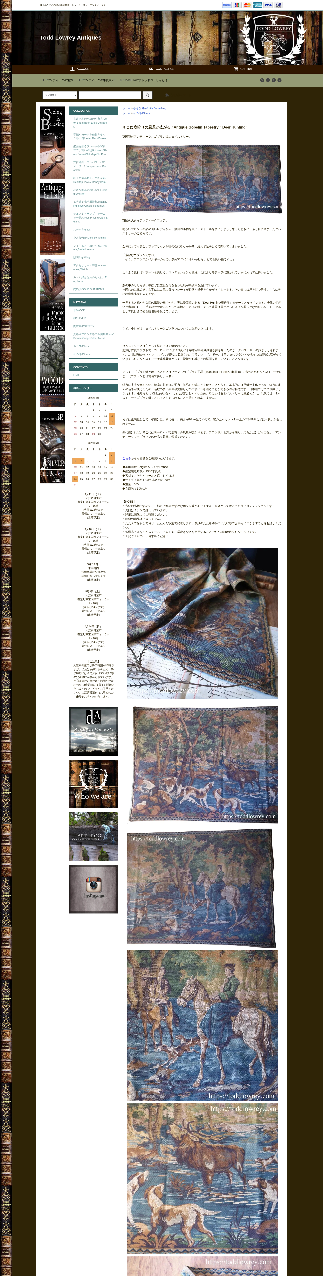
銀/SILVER (79, 318)
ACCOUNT (80, 68)
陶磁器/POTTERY (83, 326)
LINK (76, 375)
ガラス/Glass (81, 346)
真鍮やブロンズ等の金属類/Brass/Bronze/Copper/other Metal (93, 336)
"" (57, 80)
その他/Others (141, 113)
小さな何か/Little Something (149, 108)
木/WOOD (79, 310)
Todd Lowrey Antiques (71, 37)
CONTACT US (161, 68)
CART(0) (242, 68)
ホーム (126, 108)
